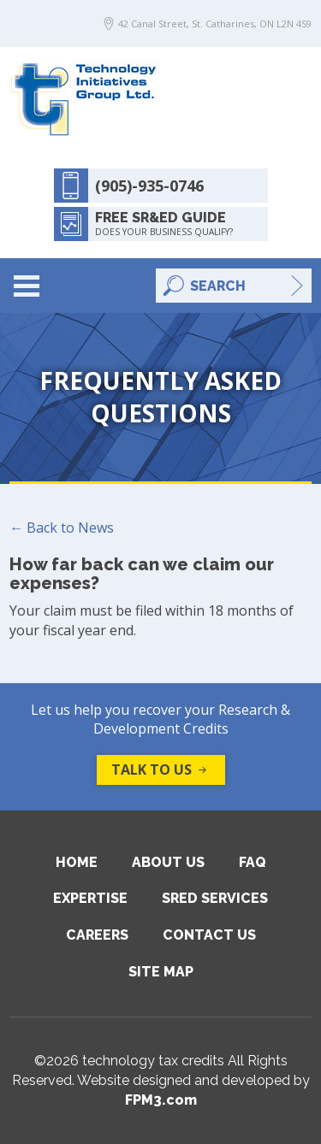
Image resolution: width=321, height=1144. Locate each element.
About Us (168, 862)
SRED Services (215, 898)
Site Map (160, 972)
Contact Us (209, 935)
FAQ (252, 862)
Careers (97, 935)
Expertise (90, 898)
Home (77, 862)
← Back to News (61, 527)
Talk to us (160, 770)
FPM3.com (161, 1100)
